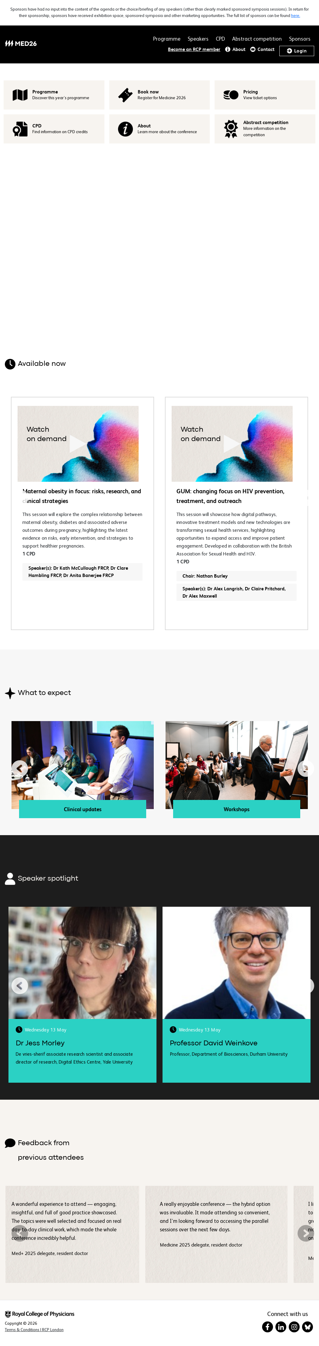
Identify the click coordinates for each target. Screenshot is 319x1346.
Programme (166, 39)
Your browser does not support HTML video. (159, 240)
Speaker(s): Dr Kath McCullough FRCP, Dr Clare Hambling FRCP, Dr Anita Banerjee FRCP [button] (78, 571)
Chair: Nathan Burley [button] (205, 576)
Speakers (198, 39)
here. (295, 16)
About (238, 49)
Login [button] (300, 51)
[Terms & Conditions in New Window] (34, 1330)
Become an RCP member (194, 49)
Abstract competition (257, 39)
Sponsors (300, 39)
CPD (220, 39)
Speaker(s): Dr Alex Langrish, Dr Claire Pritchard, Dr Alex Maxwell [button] (234, 592)
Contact (266, 49)
